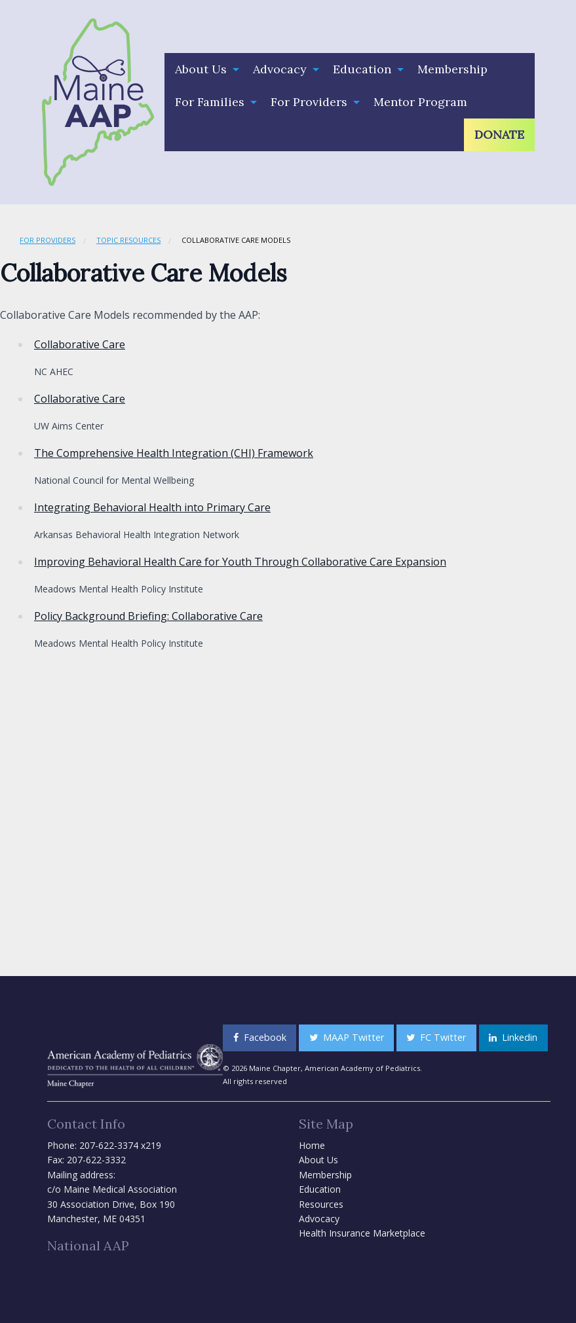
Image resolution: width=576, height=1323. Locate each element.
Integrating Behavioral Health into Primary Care (152, 507)
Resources (321, 1204)
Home (312, 1145)
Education (362, 69)
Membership (452, 69)
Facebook (259, 1037)
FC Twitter (436, 1037)
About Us (201, 69)
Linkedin (513, 1037)
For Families (209, 101)
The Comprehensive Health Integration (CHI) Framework (173, 453)
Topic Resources (128, 240)
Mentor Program (420, 101)
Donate (499, 134)
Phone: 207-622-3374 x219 (104, 1145)
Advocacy (280, 69)
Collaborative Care (79, 344)
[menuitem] (203, 69)
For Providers (309, 101)
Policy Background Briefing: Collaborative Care (148, 616)
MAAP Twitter (346, 1037)
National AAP (88, 1245)
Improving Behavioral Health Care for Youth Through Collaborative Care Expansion (240, 561)
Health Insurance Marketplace (362, 1233)
